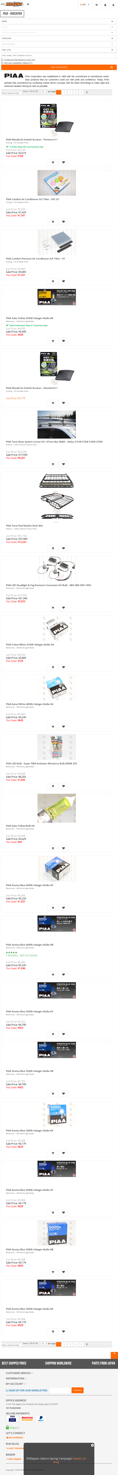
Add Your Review (28, 955)
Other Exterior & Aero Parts (25, 444)
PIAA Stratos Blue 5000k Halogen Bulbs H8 (29, 1308)
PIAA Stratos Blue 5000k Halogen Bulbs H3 (29, 1189)
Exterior (9, 444)
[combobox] (59, 44)
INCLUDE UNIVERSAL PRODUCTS (18, 63)
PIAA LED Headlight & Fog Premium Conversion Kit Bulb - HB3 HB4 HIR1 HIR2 (48, 585)
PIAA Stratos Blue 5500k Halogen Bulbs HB (29, 1070)
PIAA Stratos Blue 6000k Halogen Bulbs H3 (29, 885)
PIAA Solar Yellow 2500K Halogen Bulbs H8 (29, 318)
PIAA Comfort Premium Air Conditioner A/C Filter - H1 (35, 258)
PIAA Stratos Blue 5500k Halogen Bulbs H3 (29, 1011)
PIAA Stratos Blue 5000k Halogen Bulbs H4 (29, 1130)
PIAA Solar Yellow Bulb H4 (20, 825)
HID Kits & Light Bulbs (25, 321)
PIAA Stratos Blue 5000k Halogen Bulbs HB (29, 1249)
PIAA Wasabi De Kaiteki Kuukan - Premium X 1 (32, 139)
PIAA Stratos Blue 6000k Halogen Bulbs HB (29, 944)
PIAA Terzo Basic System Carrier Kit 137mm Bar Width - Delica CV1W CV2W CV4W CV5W (54, 441)
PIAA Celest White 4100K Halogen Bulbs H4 (30, 644)
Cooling (9, 142)
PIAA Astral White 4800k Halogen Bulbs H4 (29, 704)
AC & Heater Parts (21, 142)
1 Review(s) (11, 955)
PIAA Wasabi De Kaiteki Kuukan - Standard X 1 (32, 387)
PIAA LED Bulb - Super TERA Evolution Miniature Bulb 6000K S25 (41, 763)
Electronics (10, 321)
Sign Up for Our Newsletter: (27, 1390)
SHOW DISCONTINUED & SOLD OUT (19, 60)
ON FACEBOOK (15, 1437)
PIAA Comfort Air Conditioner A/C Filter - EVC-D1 (32, 199)
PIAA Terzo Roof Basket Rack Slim (24, 525)
